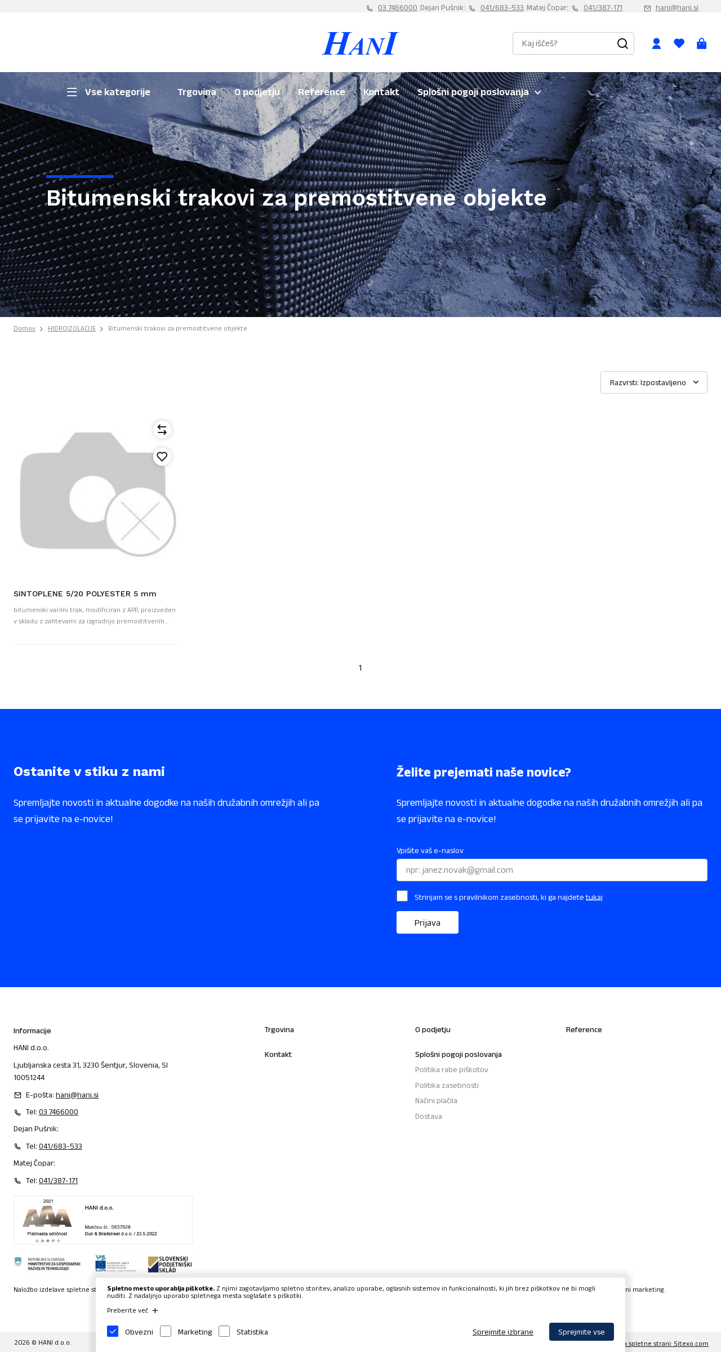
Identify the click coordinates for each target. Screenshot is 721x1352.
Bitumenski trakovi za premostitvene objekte (177, 328)
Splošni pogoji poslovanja (473, 91)
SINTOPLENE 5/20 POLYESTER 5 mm (85, 593)
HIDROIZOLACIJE (72, 328)
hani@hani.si (677, 7)
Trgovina (196, 91)
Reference (321, 91)
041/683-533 (502, 7)
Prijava (427, 922)
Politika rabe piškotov (451, 1069)
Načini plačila (436, 1100)
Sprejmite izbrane (503, 1331)
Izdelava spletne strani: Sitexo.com (655, 1343)
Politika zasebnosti (447, 1085)
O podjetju (257, 91)
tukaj (594, 896)
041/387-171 (603, 7)
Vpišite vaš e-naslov (430, 850)
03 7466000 (397, 7)
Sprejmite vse (581, 1331)
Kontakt (381, 91)
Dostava (428, 1116)
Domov (24, 328)
